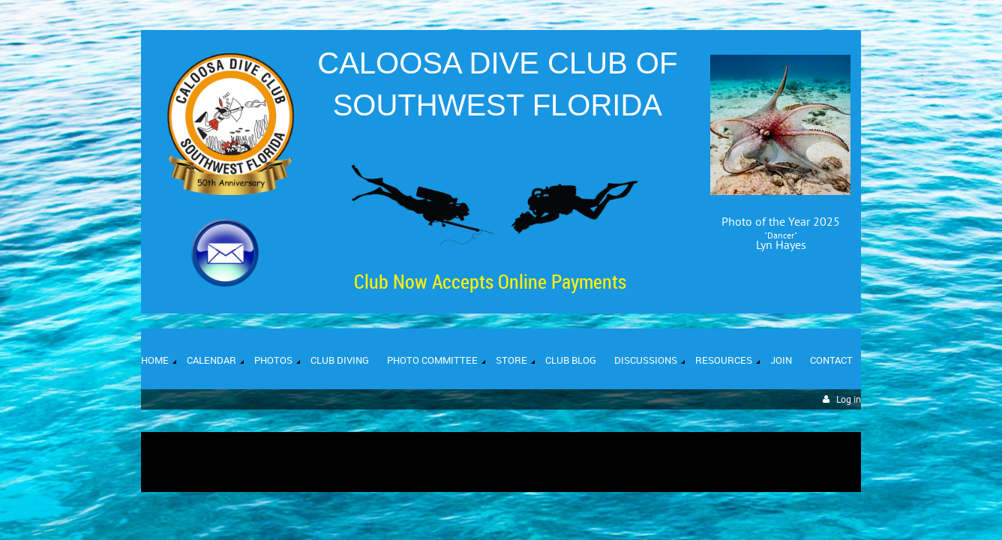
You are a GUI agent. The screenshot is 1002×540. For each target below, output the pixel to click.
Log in (848, 399)
